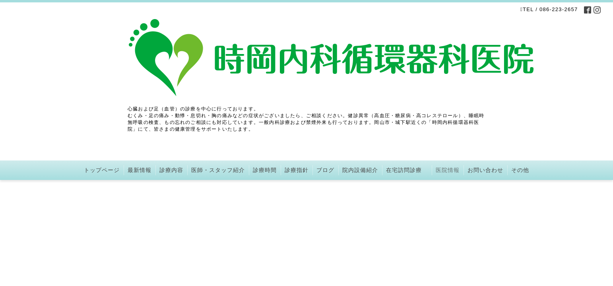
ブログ (325, 170)
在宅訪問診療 (407, 170)
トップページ (102, 170)
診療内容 (171, 170)
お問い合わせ (485, 170)
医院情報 (448, 170)
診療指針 (296, 170)
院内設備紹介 (360, 170)
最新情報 (139, 170)
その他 (520, 170)
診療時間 (265, 170)
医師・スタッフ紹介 (218, 170)
